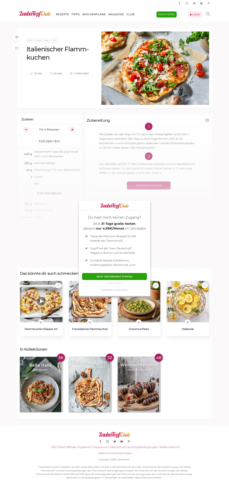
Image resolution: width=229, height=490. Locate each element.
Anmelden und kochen (114, 290)
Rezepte (62, 14)
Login (195, 14)
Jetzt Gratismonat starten (114, 276)
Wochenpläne (94, 14)
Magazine (116, 14)
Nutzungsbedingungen (142, 447)
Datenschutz (117, 447)
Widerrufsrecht (169, 447)
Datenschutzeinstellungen (115, 453)
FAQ (53, 447)
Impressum (100, 447)
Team (61, 447)
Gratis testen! (166, 14)
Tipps (75, 14)
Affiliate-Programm (79, 447)
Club (130, 14)
